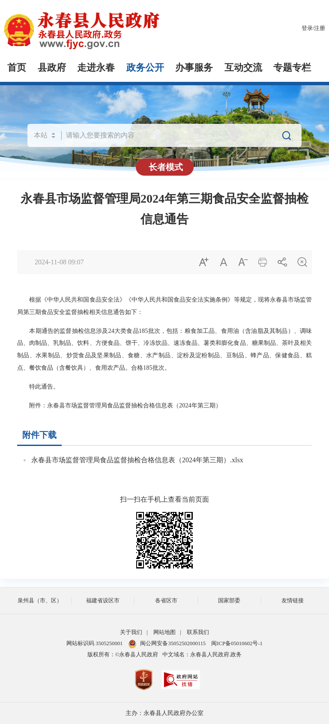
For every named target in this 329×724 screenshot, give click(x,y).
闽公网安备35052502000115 (167, 643)
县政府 (52, 68)
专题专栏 (292, 68)
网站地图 (164, 632)
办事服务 (194, 68)
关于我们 (131, 632)
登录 (307, 28)
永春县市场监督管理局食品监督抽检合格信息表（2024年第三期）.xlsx (137, 460)
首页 (16, 68)
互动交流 (243, 68)
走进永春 (96, 68)
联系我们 (198, 632)
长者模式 (166, 167)
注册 (319, 28)
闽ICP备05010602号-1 (236, 643)
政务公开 (145, 68)
